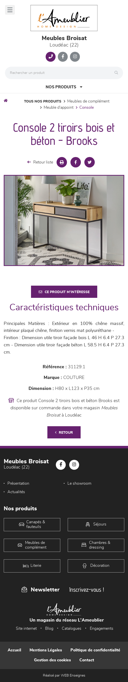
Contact (86, 660)
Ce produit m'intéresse (64, 292)
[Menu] (10, 10)
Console (86, 107)
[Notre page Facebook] (63, 57)
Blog (49, 628)
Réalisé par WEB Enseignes (64, 675)
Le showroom (79, 483)
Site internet (26, 628)
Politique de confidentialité (95, 650)
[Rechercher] (117, 73)
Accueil (14, 650)
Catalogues (71, 628)
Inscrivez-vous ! (86, 589)
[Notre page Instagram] (75, 57)
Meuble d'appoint (58, 107)
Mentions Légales (46, 650)
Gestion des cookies (52, 660)
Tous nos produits (42, 101)
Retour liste (40, 162)
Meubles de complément (88, 101)
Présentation (18, 483)
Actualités (16, 492)
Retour (64, 432)
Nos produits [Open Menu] (64, 87)
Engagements (101, 628)
